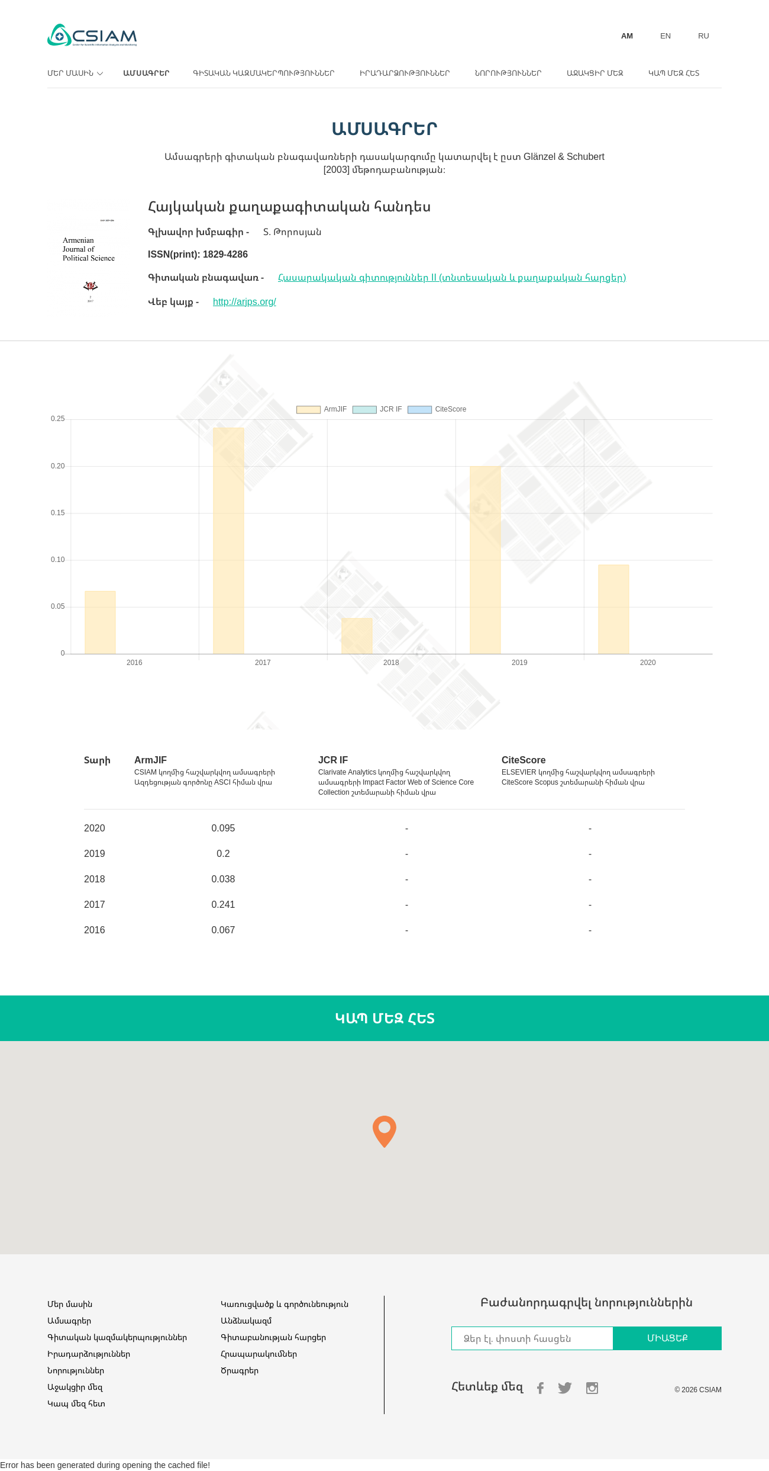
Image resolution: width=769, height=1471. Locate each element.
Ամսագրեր (146, 73)
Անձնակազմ (246, 1320)
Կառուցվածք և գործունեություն (284, 1303)
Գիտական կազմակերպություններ (264, 73)
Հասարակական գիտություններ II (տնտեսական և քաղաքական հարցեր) (452, 277)
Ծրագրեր (240, 1370)
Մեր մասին (73, 73)
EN (665, 35)
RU (703, 35)
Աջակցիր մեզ (595, 73)
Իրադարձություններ (405, 73)
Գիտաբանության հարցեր (273, 1336)
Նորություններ (508, 73)
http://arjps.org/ (244, 301)
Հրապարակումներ (259, 1353)
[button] (384, 1132)
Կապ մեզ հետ (673, 73)
